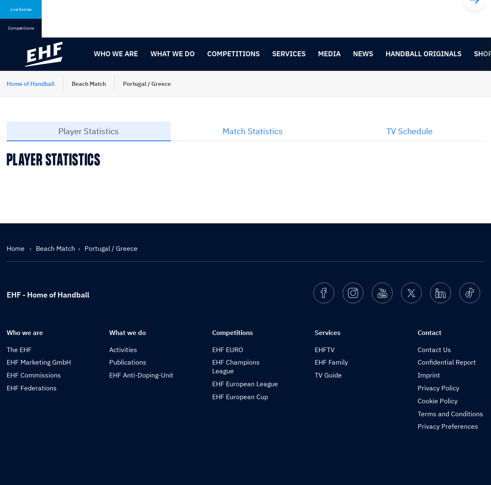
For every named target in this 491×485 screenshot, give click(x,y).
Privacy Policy (438, 388)
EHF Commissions (34, 375)
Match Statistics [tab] (253, 131)
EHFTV (325, 349)
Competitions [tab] (21, 28)
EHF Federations (32, 388)
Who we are (116, 53)
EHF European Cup (240, 396)
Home (16, 248)
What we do (172, 53)
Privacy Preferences (448, 426)
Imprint (429, 375)
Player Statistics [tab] (88, 131)
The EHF (19, 349)
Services (289, 53)
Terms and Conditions (450, 414)
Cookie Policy (438, 401)
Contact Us (434, 349)
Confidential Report (447, 362)
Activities (123, 349)
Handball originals (423, 53)
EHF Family (331, 362)
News (363, 53)
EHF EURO (227, 349)
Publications (127, 362)
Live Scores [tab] (21, 9)
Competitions (233, 53)
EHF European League (245, 384)
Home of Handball (31, 84)
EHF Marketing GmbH (39, 362)
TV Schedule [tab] (409, 131)
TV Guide (328, 375)
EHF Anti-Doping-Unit (141, 375)
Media (329, 53)
